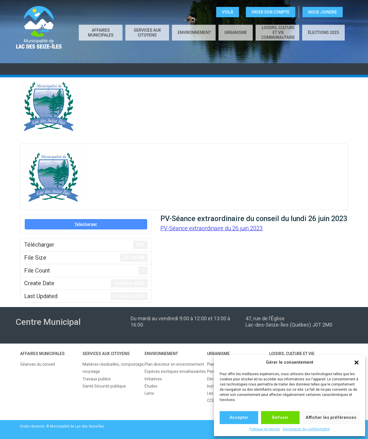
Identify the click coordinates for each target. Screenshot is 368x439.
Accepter (238, 417)
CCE (210, 400)
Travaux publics (97, 379)
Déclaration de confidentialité (306, 429)
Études (151, 386)
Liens (149, 393)
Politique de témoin (264, 429)
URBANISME (235, 32)
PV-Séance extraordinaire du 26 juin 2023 (211, 228)
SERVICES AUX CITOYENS (147, 32)
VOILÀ (227, 12)
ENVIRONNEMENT (194, 32)
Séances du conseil (37, 364)
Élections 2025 (323, 32)
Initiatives (153, 379)
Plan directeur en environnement (174, 364)
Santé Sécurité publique (104, 386)
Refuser (280, 417)
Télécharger (85, 224)
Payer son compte (271, 12)
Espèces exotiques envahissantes (175, 371)
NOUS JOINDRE (322, 12)
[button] (356, 362)
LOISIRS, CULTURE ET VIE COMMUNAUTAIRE (278, 32)
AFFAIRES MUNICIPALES (101, 32)
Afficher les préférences (331, 417)
